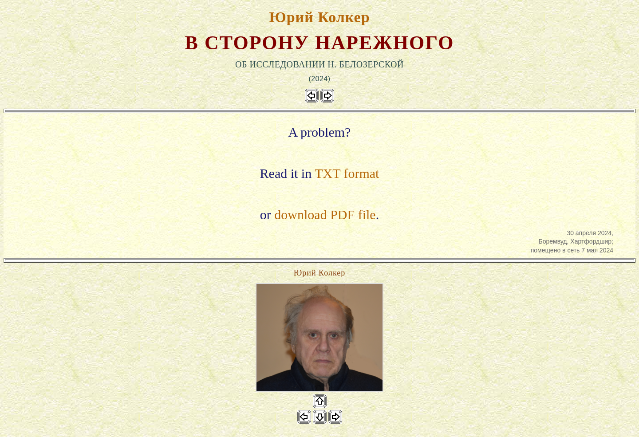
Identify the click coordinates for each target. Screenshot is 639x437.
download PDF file (324, 214)
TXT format (347, 173)
